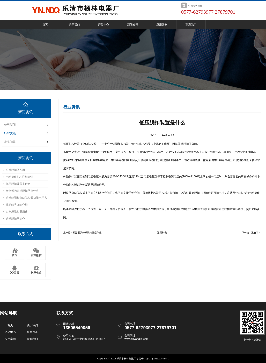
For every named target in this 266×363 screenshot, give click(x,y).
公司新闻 (10, 124)
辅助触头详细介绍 (17, 204)
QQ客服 (14, 271)
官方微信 (36, 254)
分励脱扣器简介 (15, 218)
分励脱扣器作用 (15, 169)
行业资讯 (10, 133)
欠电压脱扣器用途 (17, 211)
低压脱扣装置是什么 (18, 183)
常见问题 (10, 142)
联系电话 (36, 271)
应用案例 (161, 24)
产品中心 (103, 24)
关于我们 (74, 24)
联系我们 (191, 24)
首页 (45, 24)
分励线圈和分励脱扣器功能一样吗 (26, 197)
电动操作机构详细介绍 (19, 176)
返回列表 (162, 232)
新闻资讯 (132, 24)
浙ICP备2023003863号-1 (157, 359)
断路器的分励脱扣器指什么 (22, 190)
